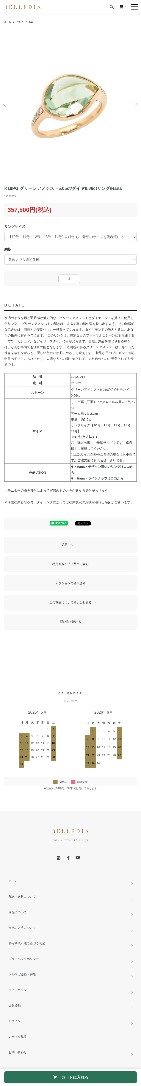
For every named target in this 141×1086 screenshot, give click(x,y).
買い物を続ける (70, 621)
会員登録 (15, 1005)
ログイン (15, 1021)
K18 (31, 22)
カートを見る (18, 1036)
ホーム (7, 22)
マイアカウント (19, 990)
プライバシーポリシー (24, 959)
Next (135, 104)
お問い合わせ (18, 1052)
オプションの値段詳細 (70, 583)
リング (20, 22)
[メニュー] (134, 6)
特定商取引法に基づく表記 (70, 564)
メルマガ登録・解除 (22, 974)
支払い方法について (22, 927)
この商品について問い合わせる (70, 602)
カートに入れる (70, 1077)
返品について (70, 544)
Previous (5, 104)
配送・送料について (22, 896)
